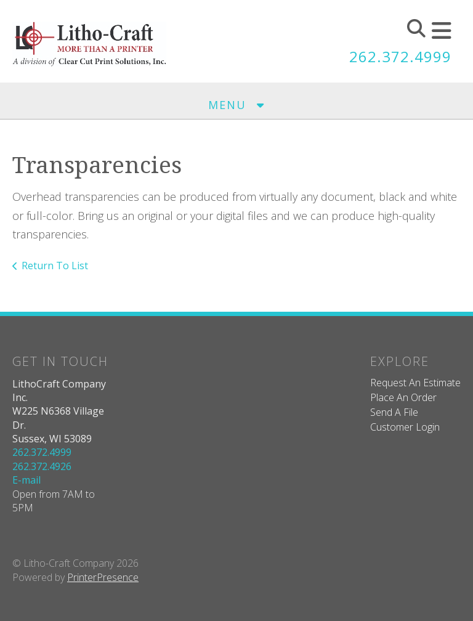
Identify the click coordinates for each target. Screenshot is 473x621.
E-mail (26, 480)
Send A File (394, 412)
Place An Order (403, 397)
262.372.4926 (41, 466)
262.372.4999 (400, 56)
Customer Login (405, 427)
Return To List (55, 265)
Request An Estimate (415, 382)
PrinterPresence (103, 577)
